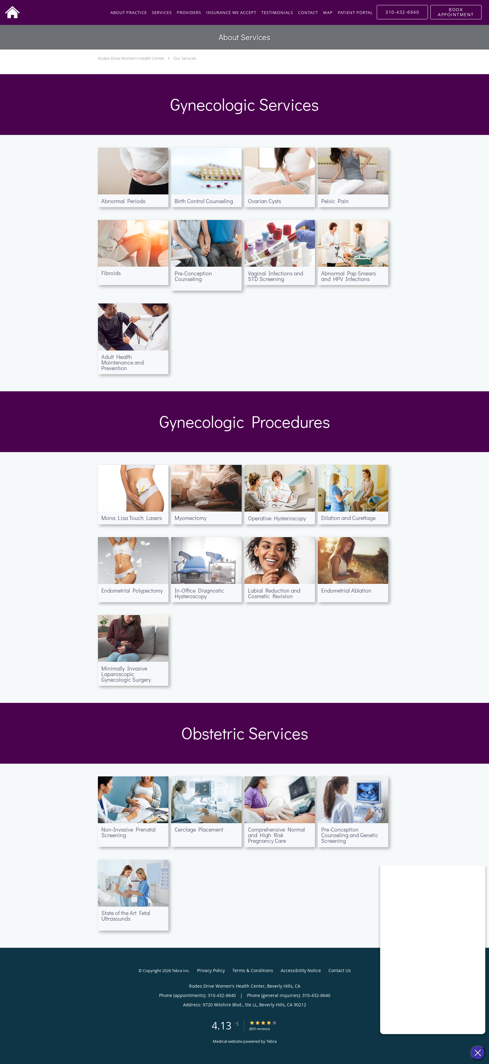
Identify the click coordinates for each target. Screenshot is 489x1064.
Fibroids (111, 273)
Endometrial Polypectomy (132, 590)
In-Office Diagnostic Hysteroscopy (199, 593)
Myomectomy (190, 518)
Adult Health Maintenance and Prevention (122, 362)
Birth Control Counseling (204, 201)
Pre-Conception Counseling (193, 276)
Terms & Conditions (252, 970)
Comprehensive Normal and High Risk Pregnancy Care (276, 835)
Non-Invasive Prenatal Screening (128, 832)
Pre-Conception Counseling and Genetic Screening (349, 835)
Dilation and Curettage (348, 518)
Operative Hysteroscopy (277, 518)
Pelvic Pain (335, 201)
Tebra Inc (180, 970)
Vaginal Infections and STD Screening (275, 276)
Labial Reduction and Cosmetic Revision (274, 593)
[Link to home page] (10, 12)
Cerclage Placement (199, 829)
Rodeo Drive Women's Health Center (131, 58)
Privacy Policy (211, 970)
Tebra (271, 1041)
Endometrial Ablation (346, 590)
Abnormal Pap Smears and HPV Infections (348, 276)
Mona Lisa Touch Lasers (131, 518)
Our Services (184, 58)
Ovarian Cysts (264, 201)
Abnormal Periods (123, 201)
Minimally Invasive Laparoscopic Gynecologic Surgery (126, 674)
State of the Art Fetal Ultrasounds (125, 915)
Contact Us (339, 970)
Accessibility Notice (301, 970)
